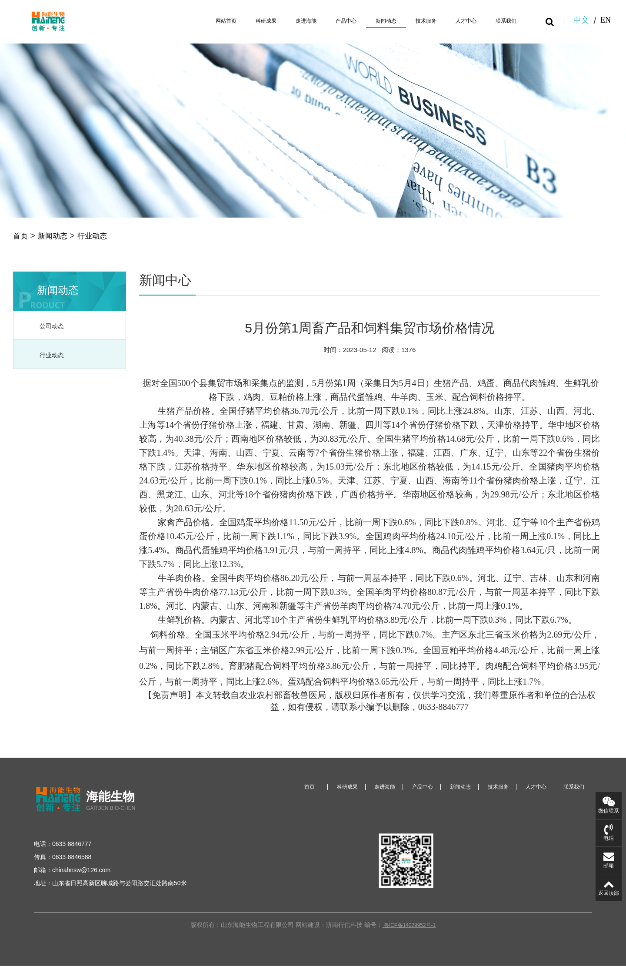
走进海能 (287, 20)
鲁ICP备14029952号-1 (409, 927)
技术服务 (417, 20)
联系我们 (504, 20)
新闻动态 (374, 20)
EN (605, 21)
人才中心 (461, 20)
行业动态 (102, 236)
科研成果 (243, 20)
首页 (21, 236)
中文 (581, 21)
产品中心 (330, 20)
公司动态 (53, 327)
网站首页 (200, 20)
